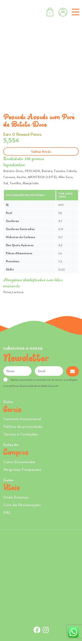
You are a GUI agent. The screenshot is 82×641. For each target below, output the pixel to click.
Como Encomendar (19, 461)
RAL (7, 512)
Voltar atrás (41, 151)
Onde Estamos (16, 497)
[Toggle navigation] (75, 12)
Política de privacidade (22, 426)
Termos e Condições (20, 434)
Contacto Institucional (22, 418)
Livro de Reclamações (22, 504)
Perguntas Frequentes (22, 469)
